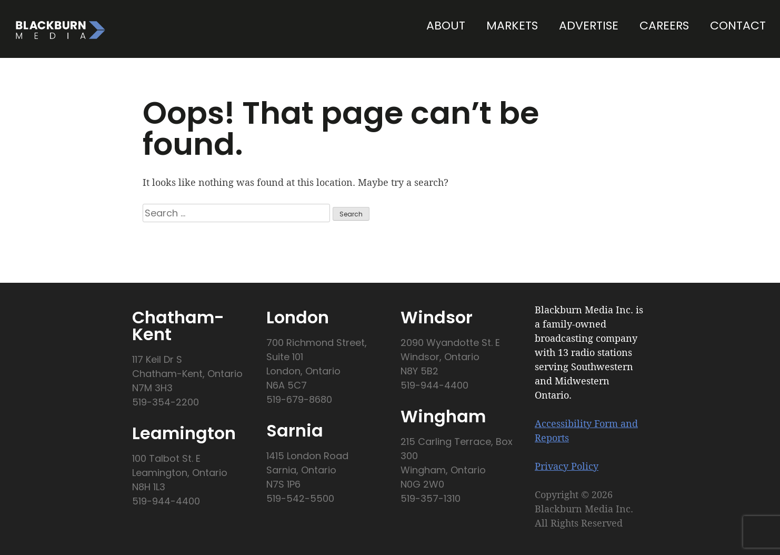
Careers (664, 25)
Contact (738, 25)
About (445, 25)
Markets (512, 25)
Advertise (588, 25)
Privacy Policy (566, 466)
